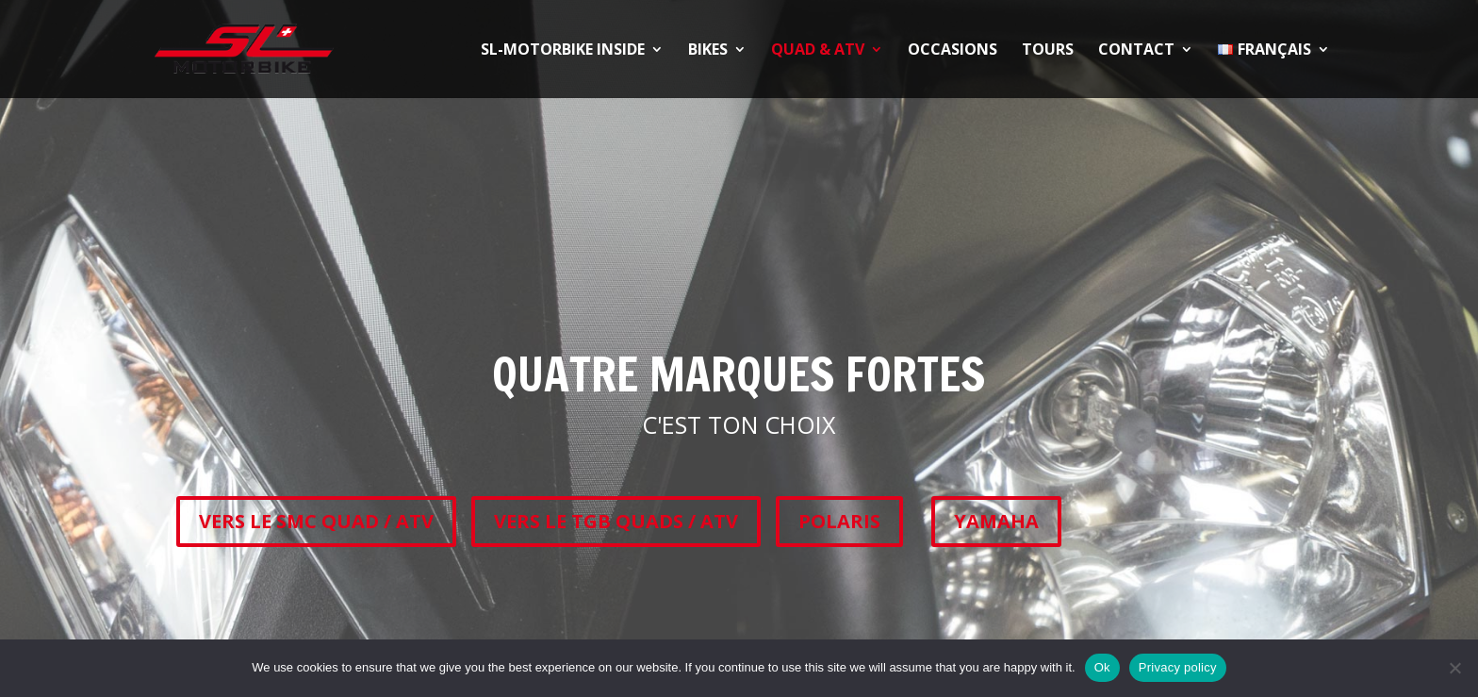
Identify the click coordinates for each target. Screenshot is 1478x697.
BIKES (708, 50)
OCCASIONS (952, 50)
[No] (1454, 667)
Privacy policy (1178, 667)
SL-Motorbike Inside (563, 50)
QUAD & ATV (817, 50)
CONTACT (1136, 50)
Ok (1102, 667)
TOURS (1048, 50)
